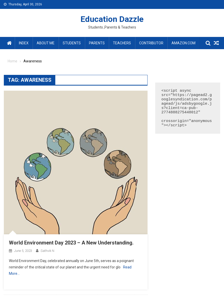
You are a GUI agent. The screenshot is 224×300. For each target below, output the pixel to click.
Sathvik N (47, 251)
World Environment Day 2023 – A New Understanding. (71, 243)
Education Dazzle (112, 19)
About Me (46, 43)
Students (72, 43)
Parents (97, 43)
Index (24, 43)
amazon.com (183, 43)
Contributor (151, 43)
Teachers (122, 43)
